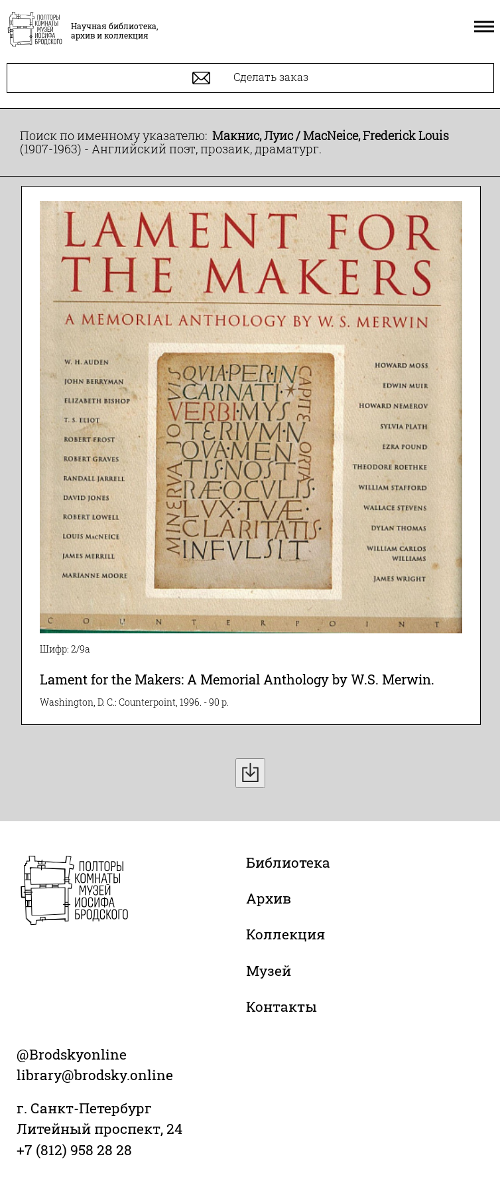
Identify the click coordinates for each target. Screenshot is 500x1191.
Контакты (281, 1006)
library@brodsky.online (95, 1075)
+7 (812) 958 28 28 (74, 1150)
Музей (268, 970)
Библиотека (288, 862)
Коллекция (285, 934)
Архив (268, 898)
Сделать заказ (250, 78)
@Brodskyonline (72, 1054)
